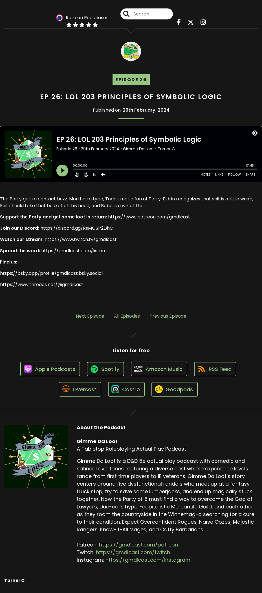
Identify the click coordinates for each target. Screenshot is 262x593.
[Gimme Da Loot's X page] (191, 22)
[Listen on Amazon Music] (159, 369)
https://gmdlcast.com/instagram (147, 559)
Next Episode (90, 316)
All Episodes (127, 316)
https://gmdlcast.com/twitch (133, 552)
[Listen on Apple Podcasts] (50, 369)
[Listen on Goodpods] (174, 389)
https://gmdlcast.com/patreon (138, 544)
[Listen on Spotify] (105, 369)
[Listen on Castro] (126, 389)
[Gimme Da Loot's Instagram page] (203, 22)
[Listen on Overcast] (80, 389)
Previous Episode (167, 316)
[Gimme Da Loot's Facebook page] (179, 22)
